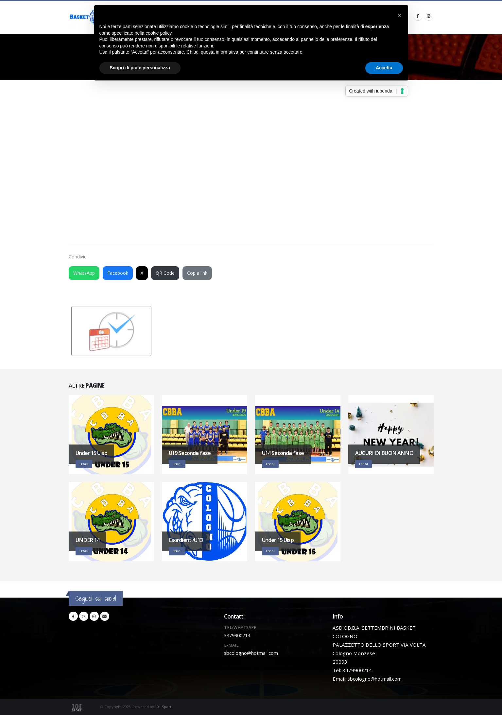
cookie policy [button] (158, 33)
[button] (399, 15)
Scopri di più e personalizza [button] (140, 67)
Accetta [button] (384, 67)
